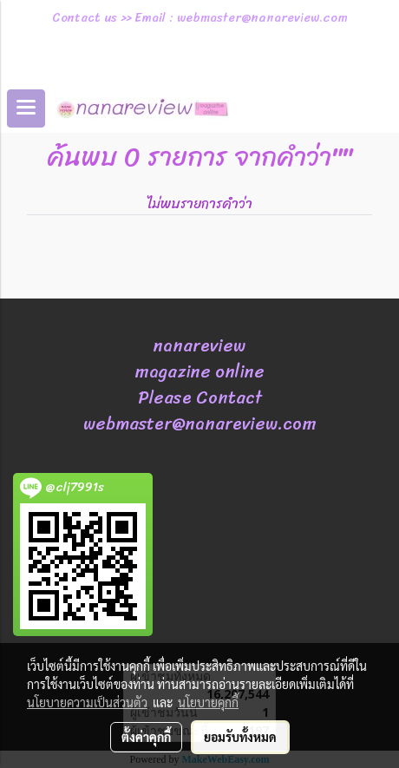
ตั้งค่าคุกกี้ (146, 737)
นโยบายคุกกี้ (208, 702)
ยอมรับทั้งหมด (240, 737)
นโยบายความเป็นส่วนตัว (87, 702)
